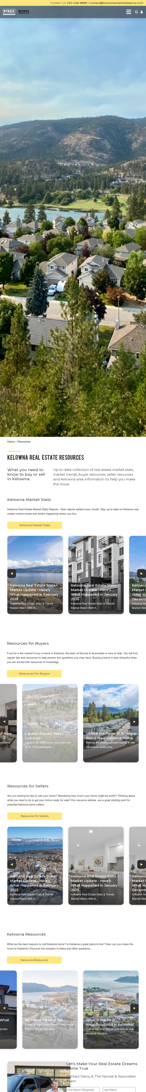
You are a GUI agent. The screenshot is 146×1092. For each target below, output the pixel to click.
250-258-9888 (77, 3)
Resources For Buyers (34, 673)
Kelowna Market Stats (35, 525)
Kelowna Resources (34, 960)
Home (11, 441)
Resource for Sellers (34, 816)
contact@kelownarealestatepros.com (116, 3)
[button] (11, 573)
